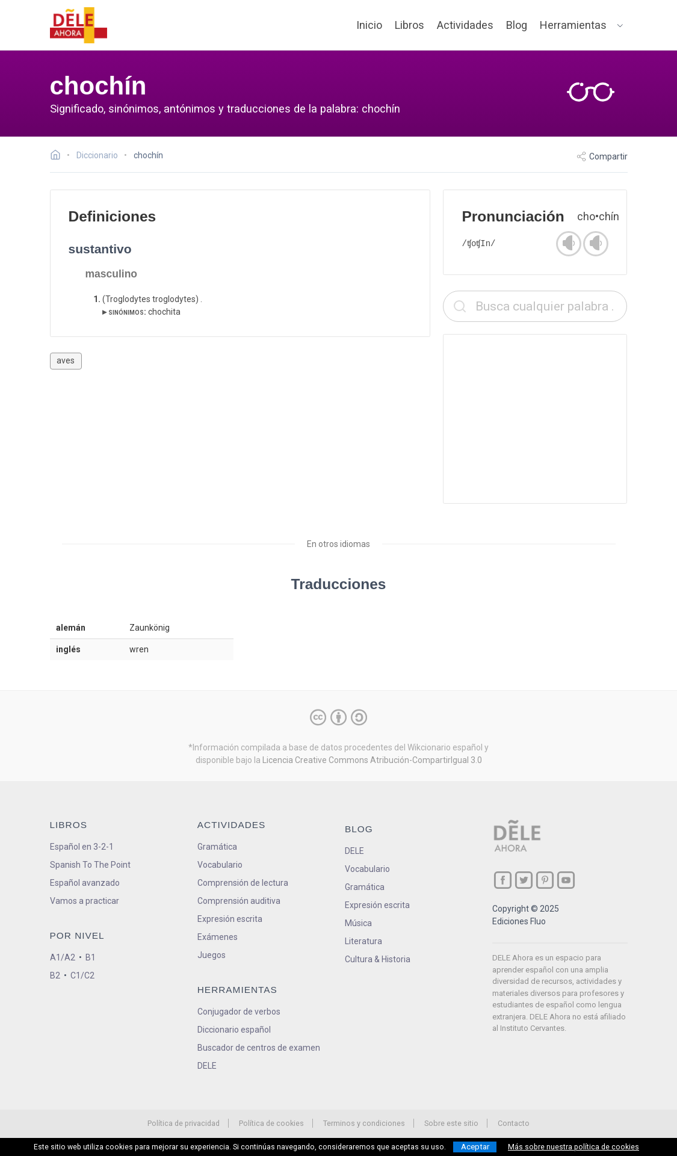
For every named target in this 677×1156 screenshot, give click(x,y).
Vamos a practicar (84, 901)
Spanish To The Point (90, 865)
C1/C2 (82, 975)
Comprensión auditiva (238, 901)
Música (358, 923)
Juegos (211, 955)
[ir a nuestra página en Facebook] (502, 880)
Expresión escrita (229, 919)
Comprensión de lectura (242, 883)
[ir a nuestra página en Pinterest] (544, 880)
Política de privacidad (183, 1123)
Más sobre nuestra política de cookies (573, 1147)
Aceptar (475, 1146)
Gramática (217, 847)
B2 (55, 975)
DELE (354, 851)
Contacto (514, 1123)
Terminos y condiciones (364, 1123)
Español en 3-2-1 (82, 847)
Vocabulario (220, 865)
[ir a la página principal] (78, 25)
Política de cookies (271, 1123)
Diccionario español (234, 1029)
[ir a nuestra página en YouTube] (566, 880)
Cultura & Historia (377, 959)
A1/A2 (62, 957)
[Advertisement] (535, 419)
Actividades (465, 25)
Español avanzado (85, 883)
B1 (90, 957)
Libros (409, 25)
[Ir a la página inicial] (58, 156)
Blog (516, 25)
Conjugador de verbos (238, 1011)
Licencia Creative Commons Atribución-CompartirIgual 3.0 (372, 760)
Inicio (369, 25)
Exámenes (217, 937)
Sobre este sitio (451, 1123)
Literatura (363, 941)
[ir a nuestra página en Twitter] (523, 880)
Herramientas (573, 25)
